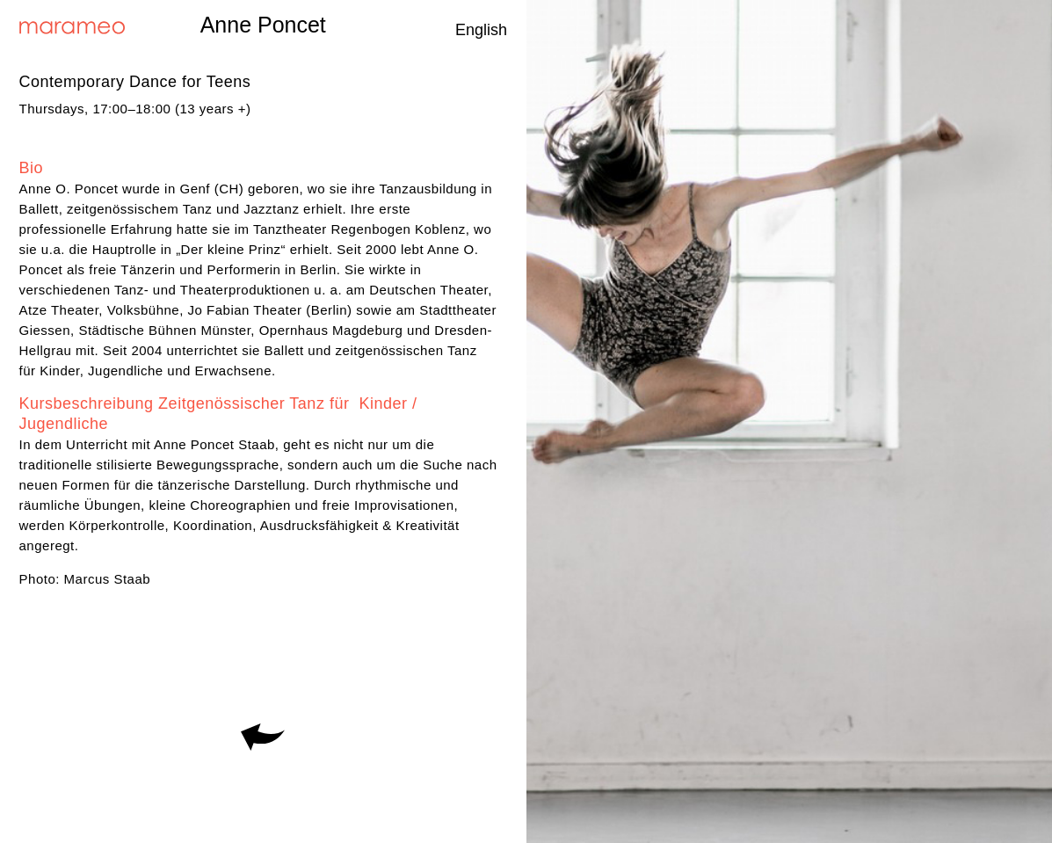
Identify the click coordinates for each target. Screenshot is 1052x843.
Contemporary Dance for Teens (135, 82)
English (481, 30)
